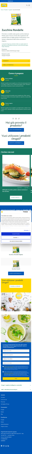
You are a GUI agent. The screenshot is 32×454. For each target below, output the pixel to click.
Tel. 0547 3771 (3, 435)
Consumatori (3, 1)
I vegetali (10, 9)
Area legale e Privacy (5, 404)
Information (26, 230)
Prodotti (5, 9)
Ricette (2, 422)
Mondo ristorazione (4, 424)
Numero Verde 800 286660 (6, 437)
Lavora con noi (4, 399)
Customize (16, 237)
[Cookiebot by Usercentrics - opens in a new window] (23, 212)
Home (2, 9)
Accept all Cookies (16, 233)
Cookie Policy (7, 227)
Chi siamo (3, 397)
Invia (16, 378)
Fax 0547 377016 (11, 435)
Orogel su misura (4, 426)
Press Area (3, 401)
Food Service (10, 1)
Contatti (3, 440)
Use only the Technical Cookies (16, 241)
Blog (2, 414)
